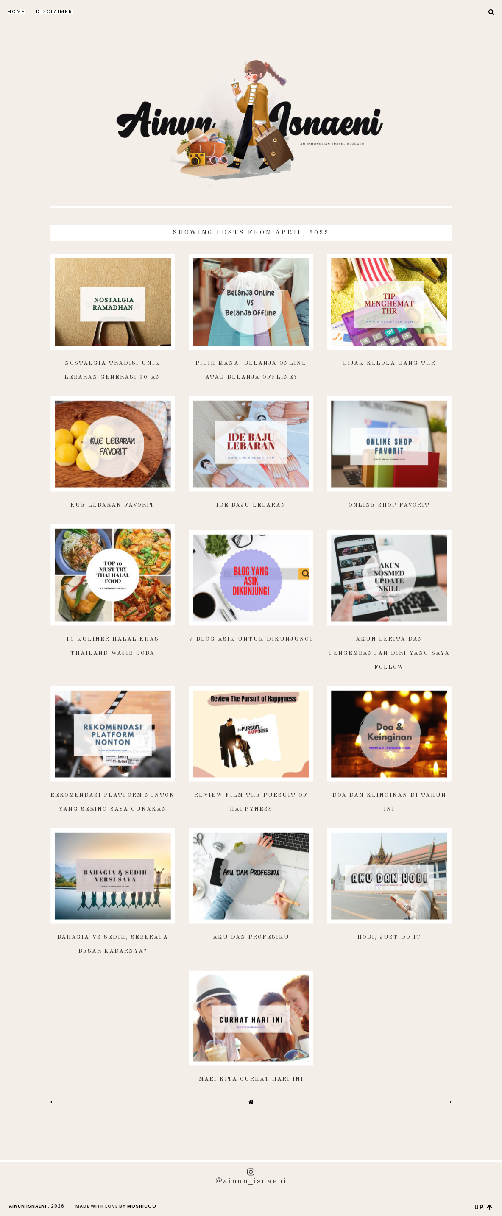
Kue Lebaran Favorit (112, 505)
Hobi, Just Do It (389, 937)
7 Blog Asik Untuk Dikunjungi (251, 639)
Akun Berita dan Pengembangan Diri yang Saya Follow (389, 653)
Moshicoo (141, 1206)
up (483, 1207)
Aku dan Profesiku (251, 937)
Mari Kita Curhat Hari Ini (251, 1079)
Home (16, 11)
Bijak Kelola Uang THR (389, 363)
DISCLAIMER (54, 11)
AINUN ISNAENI (28, 1206)
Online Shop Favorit (389, 505)
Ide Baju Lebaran (251, 505)
